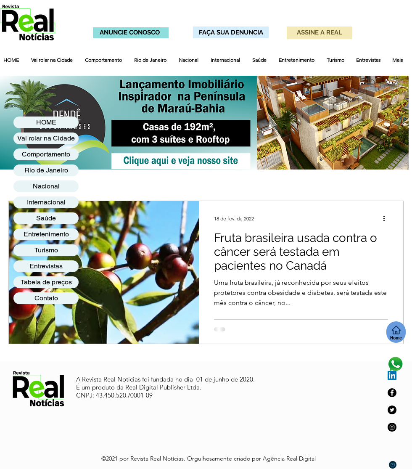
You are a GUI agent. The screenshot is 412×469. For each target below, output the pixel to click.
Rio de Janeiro (46, 170)
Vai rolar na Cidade (46, 138)
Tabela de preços (46, 282)
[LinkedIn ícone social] (392, 375)
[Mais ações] (387, 218)
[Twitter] (392, 409)
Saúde (46, 218)
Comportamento (46, 154)
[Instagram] (392, 427)
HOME (46, 122)
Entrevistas (46, 266)
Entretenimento (46, 234)
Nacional (46, 186)
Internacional (46, 202)
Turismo (46, 250)
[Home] (396, 332)
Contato (46, 298)
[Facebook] (392, 392)
